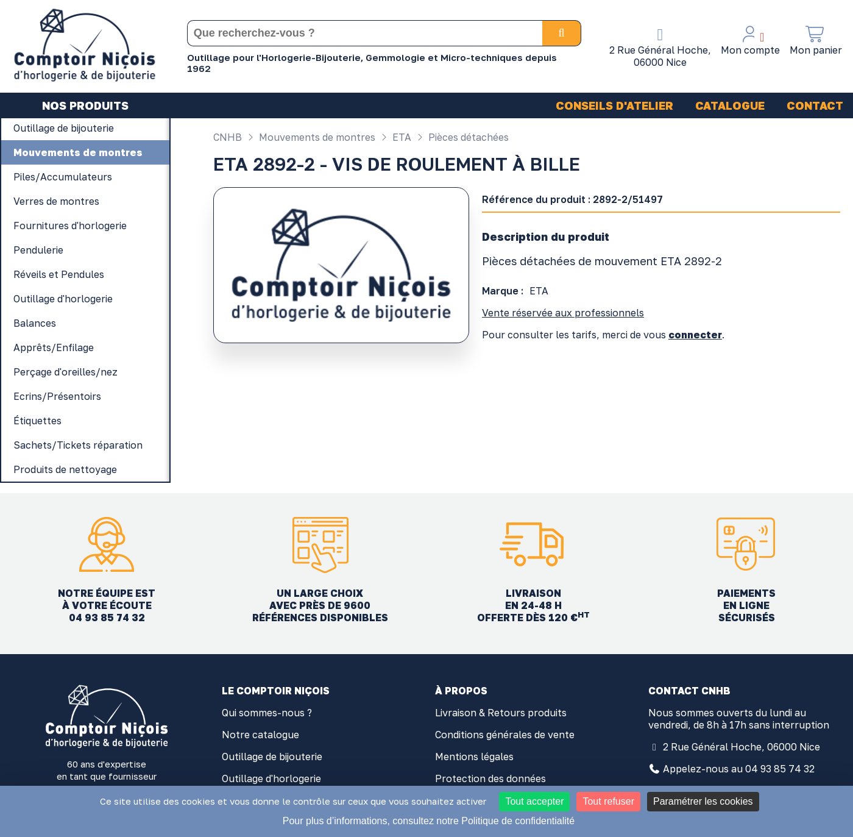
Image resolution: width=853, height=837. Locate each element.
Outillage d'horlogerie (271, 778)
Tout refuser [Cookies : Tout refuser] (608, 801)
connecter (695, 335)
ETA (394, 137)
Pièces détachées (461, 137)
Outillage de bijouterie (272, 756)
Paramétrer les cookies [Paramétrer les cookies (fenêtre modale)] (703, 801)
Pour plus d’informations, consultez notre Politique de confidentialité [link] (429, 821)
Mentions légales (474, 756)
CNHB (227, 137)
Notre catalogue (260, 734)
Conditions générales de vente (505, 734)
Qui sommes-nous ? (267, 713)
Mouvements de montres (309, 137)
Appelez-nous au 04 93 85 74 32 (739, 769)
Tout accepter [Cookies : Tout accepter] (534, 801)
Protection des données (490, 778)
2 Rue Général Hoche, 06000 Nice (741, 747)
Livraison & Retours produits (501, 713)
